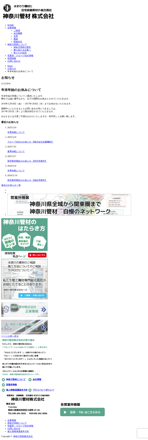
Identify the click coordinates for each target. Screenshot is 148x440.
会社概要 (18, 33)
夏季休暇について (16, 151)
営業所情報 (11, 385)
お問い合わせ (13, 61)
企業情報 (11, 28)
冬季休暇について (16, 132)
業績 (16, 39)
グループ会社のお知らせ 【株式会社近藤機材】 (30, 142)
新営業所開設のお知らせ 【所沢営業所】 (27, 161)
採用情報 (11, 58)
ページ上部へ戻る (10, 336)
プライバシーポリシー (43, 390)
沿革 (16, 36)
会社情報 (37, 379)
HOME (10, 25)
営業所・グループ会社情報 (20, 55)
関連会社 (18, 42)
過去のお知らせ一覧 (11, 185)
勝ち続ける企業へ (22, 50)
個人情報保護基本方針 (17, 390)
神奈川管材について (17, 44)
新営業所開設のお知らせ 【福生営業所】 (27, 180)
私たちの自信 (20, 53)
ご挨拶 (17, 30)
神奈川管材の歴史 (22, 47)
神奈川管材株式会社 (23, 436)
